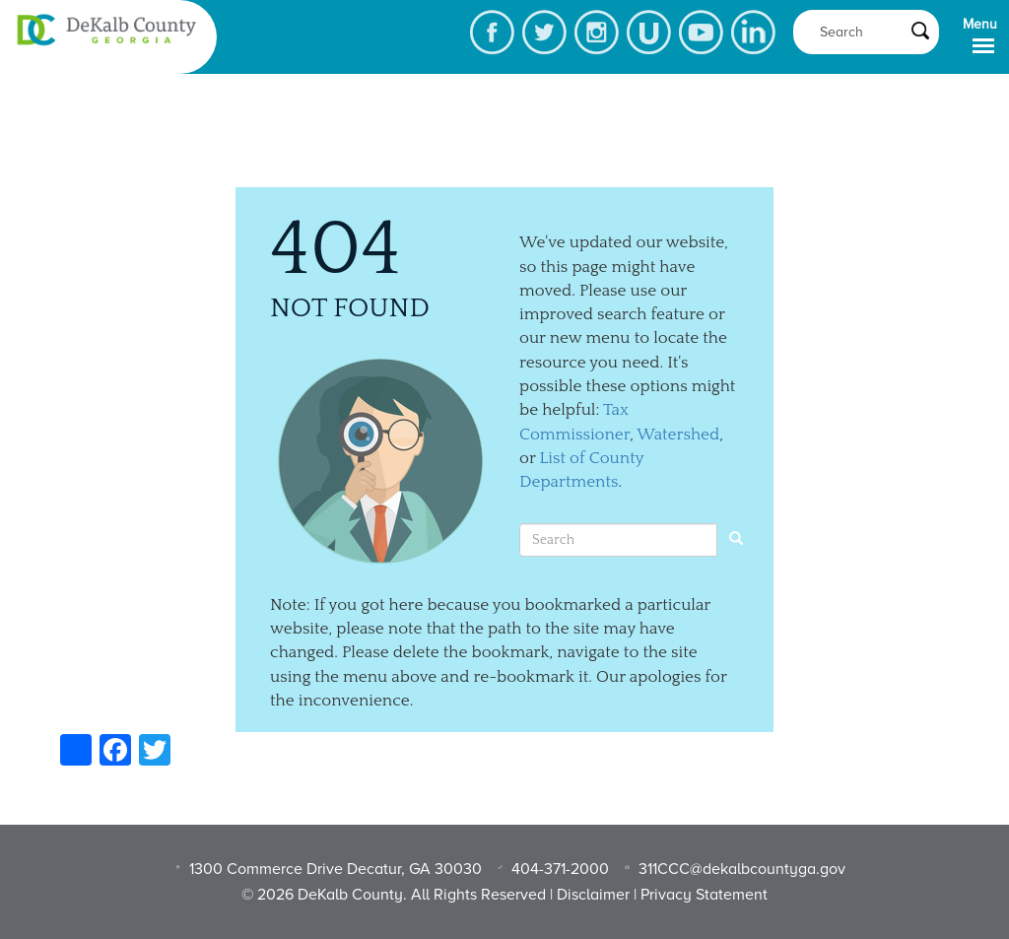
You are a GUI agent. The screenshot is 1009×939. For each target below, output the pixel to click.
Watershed (678, 434)
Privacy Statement (704, 895)
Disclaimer (593, 895)
